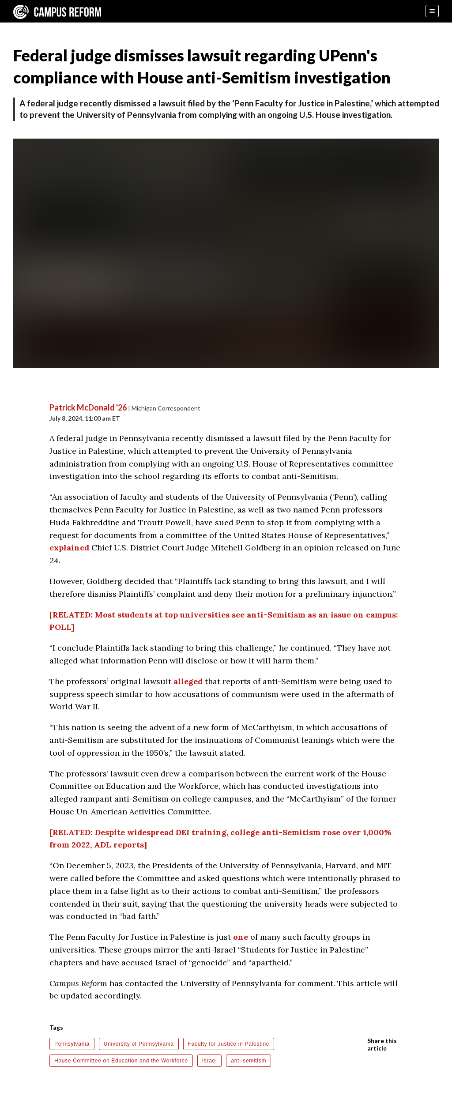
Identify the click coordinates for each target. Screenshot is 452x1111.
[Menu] (432, 11)
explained (69, 547)
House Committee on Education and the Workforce (121, 1061)
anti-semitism (248, 1061)
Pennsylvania (72, 1044)
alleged (188, 681)
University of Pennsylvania (139, 1044)
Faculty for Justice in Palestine (228, 1044)
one (240, 937)
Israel (209, 1061)
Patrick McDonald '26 (88, 407)
